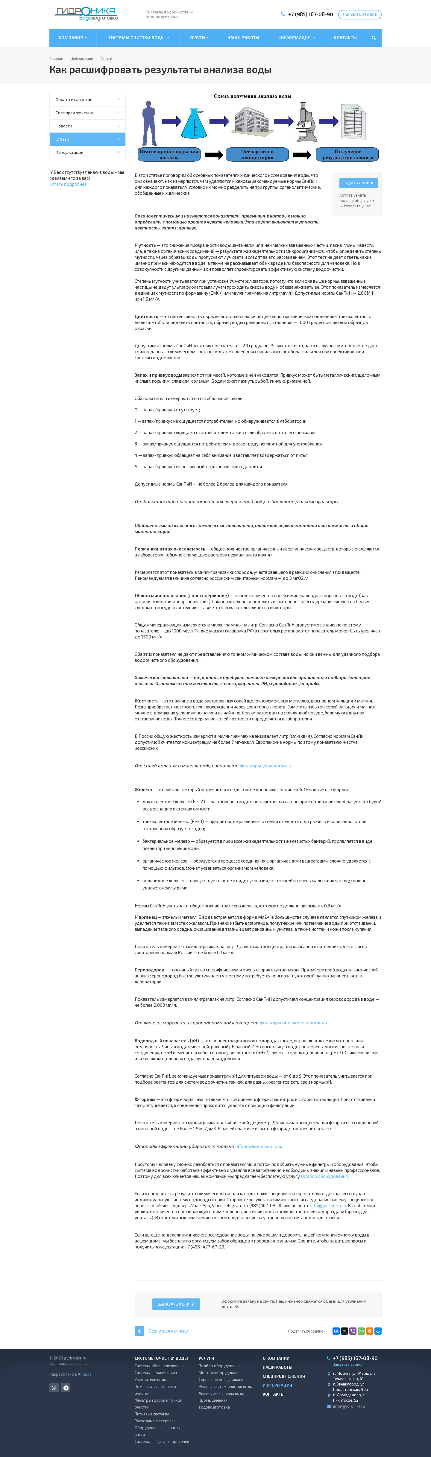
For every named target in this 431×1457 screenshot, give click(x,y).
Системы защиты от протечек (162, 1441)
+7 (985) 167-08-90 (310, 14)
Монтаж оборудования (220, 1372)
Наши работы (243, 37)
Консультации (70, 152)
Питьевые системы (152, 1414)
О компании (276, 1358)
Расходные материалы (155, 1420)
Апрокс (84, 1374)
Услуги (199, 37)
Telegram (66, 1387)
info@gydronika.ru (328, 1205)
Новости (64, 125)
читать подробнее (68, 184)
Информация (297, 37)
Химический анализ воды (222, 1393)
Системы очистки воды (139, 37)
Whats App (54, 1387)
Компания (73, 37)
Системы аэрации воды (156, 1372)
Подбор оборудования (324, 1176)
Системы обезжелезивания (160, 1365)
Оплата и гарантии (74, 99)
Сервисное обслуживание (222, 1379)
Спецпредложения (74, 112)
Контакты (345, 37)
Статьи (62, 139)
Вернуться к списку (161, 1331)
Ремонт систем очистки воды (226, 1386)
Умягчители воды (151, 1379)
